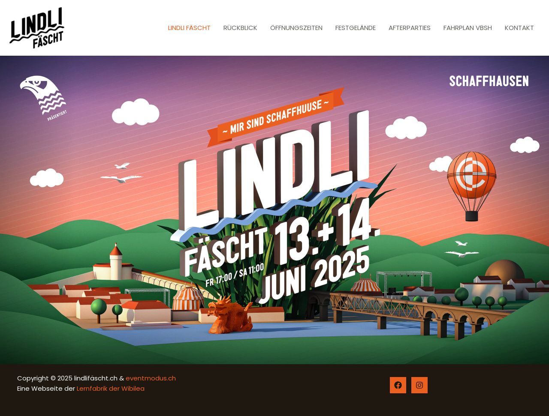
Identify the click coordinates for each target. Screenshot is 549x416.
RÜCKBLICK (240, 27)
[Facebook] (398, 385)
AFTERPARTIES (410, 27)
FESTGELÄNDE (355, 27)
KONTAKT (519, 27)
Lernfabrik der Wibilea (111, 388)
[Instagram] (419, 385)
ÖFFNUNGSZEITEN (296, 27)
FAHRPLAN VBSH (467, 27)
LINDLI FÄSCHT (189, 27)
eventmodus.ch (150, 378)
